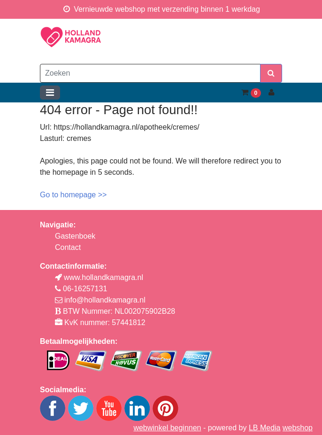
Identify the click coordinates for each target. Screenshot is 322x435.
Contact (68, 247)
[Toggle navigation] (50, 92)
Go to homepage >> (73, 195)
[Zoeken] (150, 73)
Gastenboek (75, 236)
